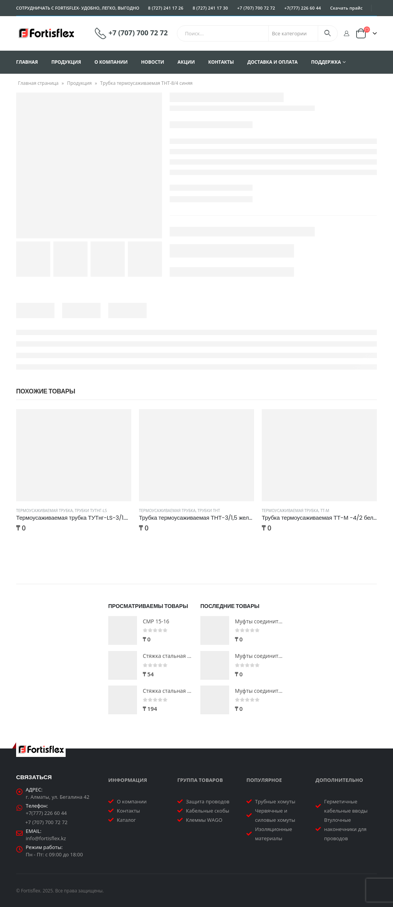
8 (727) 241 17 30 (210, 8)
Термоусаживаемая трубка (44, 510)
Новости (152, 62)
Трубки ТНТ (209, 510)
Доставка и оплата (272, 62)
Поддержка (326, 62)
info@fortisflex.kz (46, 838)
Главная (27, 62)
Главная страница (38, 83)
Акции (186, 62)
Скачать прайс (346, 8)
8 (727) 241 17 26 (165, 8)
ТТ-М (324, 510)
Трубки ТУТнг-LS (91, 510)
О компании (111, 62)
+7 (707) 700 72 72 (256, 8)
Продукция (66, 62)
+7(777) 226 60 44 (302, 8)
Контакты (221, 62)
